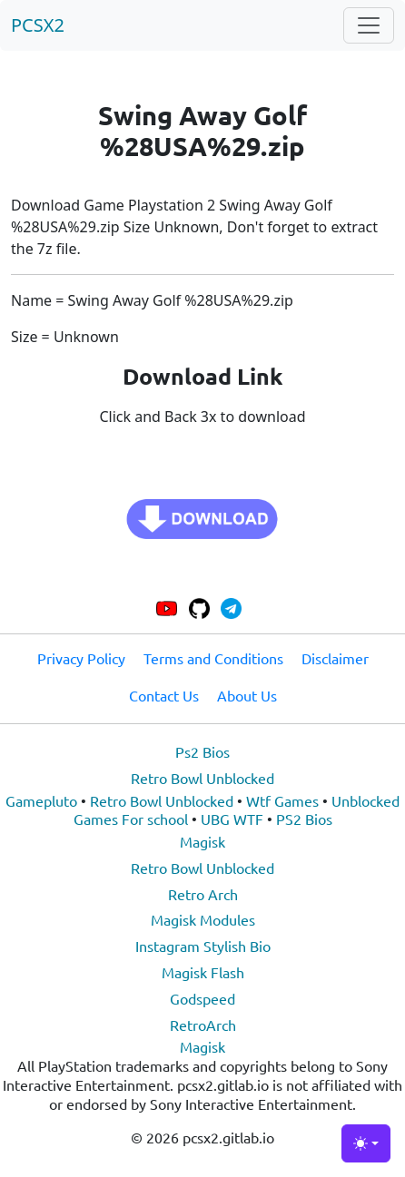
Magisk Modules (203, 919)
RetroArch (203, 1024)
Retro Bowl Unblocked (202, 778)
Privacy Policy (81, 658)
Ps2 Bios (202, 751)
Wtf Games (282, 800)
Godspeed (202, 998)
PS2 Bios (304, 818)
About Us (247, 695)
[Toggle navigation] (368, 25)
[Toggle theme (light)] (365, 1143)
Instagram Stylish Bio (203, 946)
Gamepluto (41, 800)
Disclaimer (335, 658)
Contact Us (164, 695)
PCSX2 (37, 25)
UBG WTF (232, 818)
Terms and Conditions (213, 658)
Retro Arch (203, 894)
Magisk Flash (203, 972)
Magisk (202, 841)
